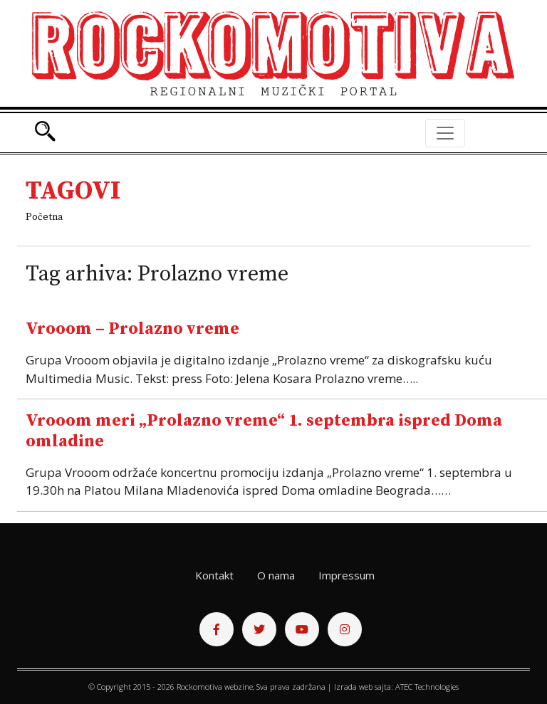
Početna (44, 217)
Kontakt (214, 575)
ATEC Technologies (427, 686)
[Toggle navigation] (445, 133)
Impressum (346, 575)
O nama (276, 575)
